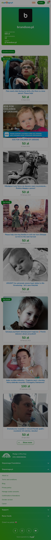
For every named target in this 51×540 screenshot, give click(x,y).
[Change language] (5, 476)
